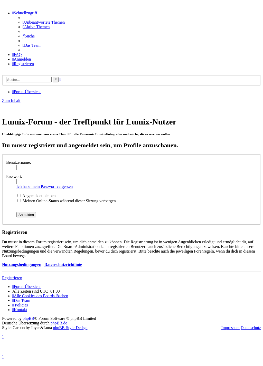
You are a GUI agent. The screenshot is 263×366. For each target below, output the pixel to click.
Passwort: (14, 176)
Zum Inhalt (11, 100)
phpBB (28, 318)
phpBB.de (59, 323)
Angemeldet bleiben (36, 196)
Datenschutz (251, 327)
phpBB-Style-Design (70, 327)
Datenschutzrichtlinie (63, 264)
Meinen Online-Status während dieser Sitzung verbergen (66, 201)
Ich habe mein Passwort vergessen (44, 186)
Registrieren (12, 278)
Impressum (230, 327)
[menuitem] (44, 22)
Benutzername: (18, 162)
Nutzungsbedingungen (21, 264)
